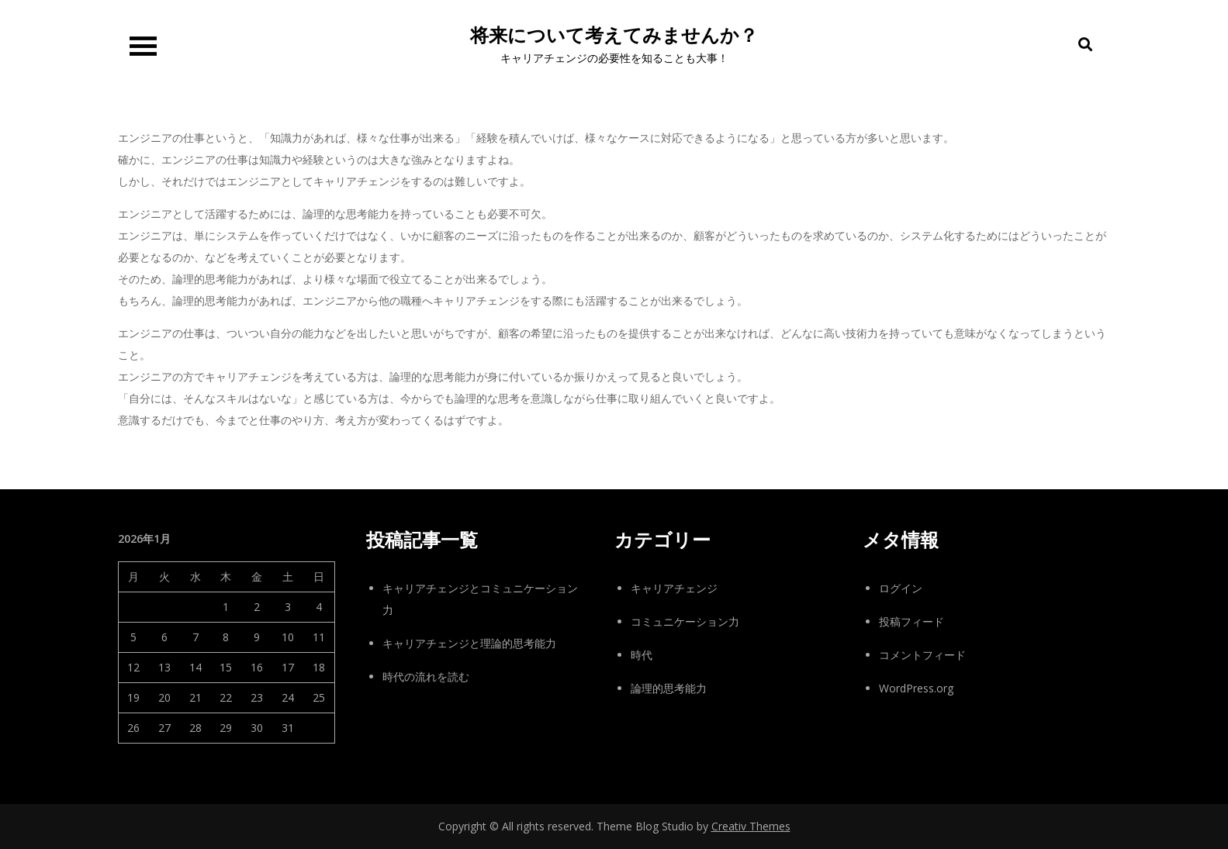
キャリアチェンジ (674, 588)
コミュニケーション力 (685, 621)
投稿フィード (911, 621)
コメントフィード (922, 654)
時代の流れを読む (425, 676)
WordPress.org (916, 688)
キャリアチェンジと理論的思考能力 (469, 643)
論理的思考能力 (669, 688)
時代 (641, 654)
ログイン (900, 588)
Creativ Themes (750, 826)
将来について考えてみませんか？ (614, 35)
